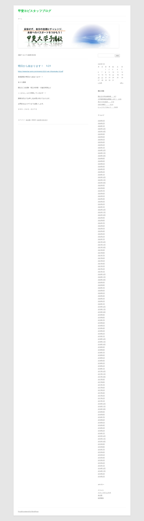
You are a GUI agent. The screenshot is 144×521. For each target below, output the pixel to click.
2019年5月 (101, 325)
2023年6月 (101, 193)
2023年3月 (101, 201)
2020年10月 (102, 280)
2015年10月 (102, 441)
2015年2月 (101, 463)
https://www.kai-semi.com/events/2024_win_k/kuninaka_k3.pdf (40, 71)
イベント (101, 490)
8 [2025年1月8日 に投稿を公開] (105, 72)
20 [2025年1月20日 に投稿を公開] (98, 77)
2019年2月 (101, 334)
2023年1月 (101, 207)
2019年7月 (101, 320)
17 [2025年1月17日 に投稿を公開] (113, 75)
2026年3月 (101, 121)
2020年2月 (101, 301)
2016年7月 (101, 417)
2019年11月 (102, 309)
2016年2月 (101, 431)
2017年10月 (102, 377)
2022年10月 (102, 215)
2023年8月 (101, 188)
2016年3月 (101, 428)
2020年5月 (101, 293)
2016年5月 (101, 422)
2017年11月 (102, 374)
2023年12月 (102, 177)
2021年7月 (101, 255)
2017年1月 (101, 401)
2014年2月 (101, 476)
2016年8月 (101, 414)
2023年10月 (102, 183)
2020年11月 (102, 277)
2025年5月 (101, 139)
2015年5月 (101, 455)
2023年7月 (101, 191)
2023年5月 (101, 196)
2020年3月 (101, 299)
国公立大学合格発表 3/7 (107, 96)
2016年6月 (101, 420)
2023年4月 (101, 199)
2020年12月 (102, 274)
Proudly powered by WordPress (28, 511)
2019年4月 (101, 328)
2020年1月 (101, 304)
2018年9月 (101, 347)
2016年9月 (101, 412)
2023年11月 (102, 180)
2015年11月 (102, 439)
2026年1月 (101, 126)
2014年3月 (101, 474)
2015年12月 (102, 436)
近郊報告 (101, 498)
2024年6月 (101, 161)
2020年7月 (101, 288)
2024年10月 (102, 156)
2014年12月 (102, 468)
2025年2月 (101, 145)
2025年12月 (102, 129)
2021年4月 (101, 263)
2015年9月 (101, 444)
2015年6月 (101, 452)
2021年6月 (101, 258)
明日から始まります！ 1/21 (34, 65)
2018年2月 (101, 366)
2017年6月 (101, 387)
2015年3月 (101, 460)
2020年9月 (101, 282)
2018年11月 (102, 342)
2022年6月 (101, 226)
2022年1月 (101, 239)
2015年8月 (101, 447)
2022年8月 (101, 220)
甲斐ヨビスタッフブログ (34, 11)
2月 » (121, 83)
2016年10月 (102, 409)
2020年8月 (101, 285)
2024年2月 (101, 172)
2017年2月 (101, 398)
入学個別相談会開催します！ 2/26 (109, 99)
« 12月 (100, 83)
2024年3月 (101, 169)
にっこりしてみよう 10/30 (108, 107)
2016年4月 (101, 425)
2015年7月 (101, 449)
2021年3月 (101, 266)
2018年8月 (101, 350)
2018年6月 (101, 355)
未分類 (28, 120)
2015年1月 (101, 466)
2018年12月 (102, 339)
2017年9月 (101, 379)
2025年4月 (101, 142)
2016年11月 (102, 406)
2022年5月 (101, 228)
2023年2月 (101, 204)
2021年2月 (101, 269)
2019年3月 (101, 331)
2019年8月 (101, 317)
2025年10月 (102, 131)
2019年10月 (102, 312)
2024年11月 (102, 153)
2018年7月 (101, 352)
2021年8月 (101, 253)
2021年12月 (102, 242)
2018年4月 (101, 361)
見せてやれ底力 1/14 (106, 102)
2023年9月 (101, 185)
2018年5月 (101, 358)
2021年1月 (101, 272)
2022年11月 (102, 212)
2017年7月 (101, 385)
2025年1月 (101, 148)
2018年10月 (102, 344)
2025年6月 (101, 137)
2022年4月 (101, 231)
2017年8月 (101, 382)
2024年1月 (101, 175)
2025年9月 (101, 134)
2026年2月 (101, 123)
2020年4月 (101, 296)
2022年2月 (101, 237)
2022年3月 (101, 234)
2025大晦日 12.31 (105, 104)
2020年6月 (101, 290)
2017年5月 (101, 390)
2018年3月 (101, 363)
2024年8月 (101, 158)
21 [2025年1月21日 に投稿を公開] (102, 77)
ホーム (20, 19)
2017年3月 (101, 396)
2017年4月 (101, 393)
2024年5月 (101, 164)
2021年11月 (102, 245)
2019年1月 (101, 336)
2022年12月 (102, 210)
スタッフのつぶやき (104, 493)
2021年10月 (102, 247)
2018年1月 (101, 369)
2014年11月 (102, 471)
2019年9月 (101, 315)
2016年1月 (101, 433)
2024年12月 (102, 150)
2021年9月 (101, 250)
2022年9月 (101, 218)
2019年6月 (101, 323)
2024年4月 (101, 166)
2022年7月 (101, 223)
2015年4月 (101, 458)
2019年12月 (102, 307)
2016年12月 (102, 404)
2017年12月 (102, 371)
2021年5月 (101, 261)
